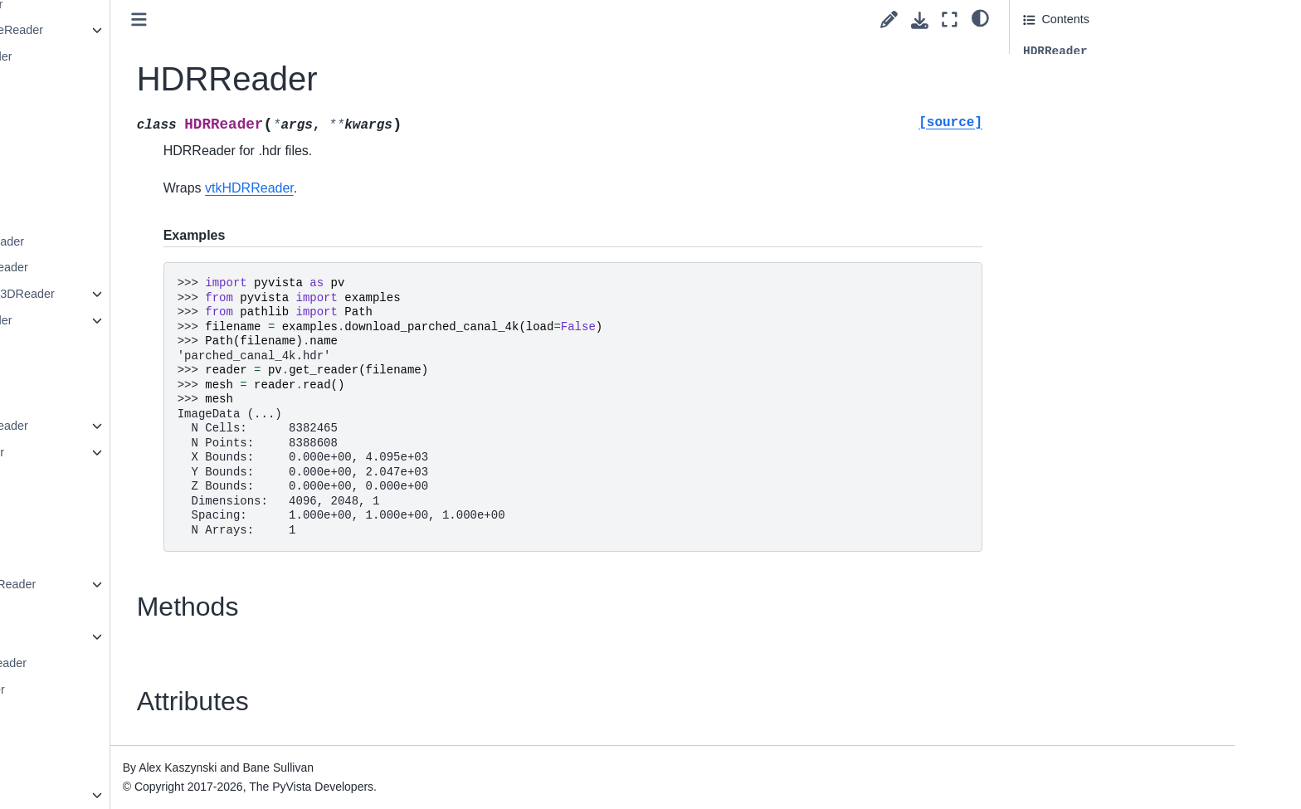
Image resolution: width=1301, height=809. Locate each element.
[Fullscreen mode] (949, 19)
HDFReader (146, 136)
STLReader (145, 741)
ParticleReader (154, 452)
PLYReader (145, 504)
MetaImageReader (164, 241)
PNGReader (147, 531)
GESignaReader (158, 56)
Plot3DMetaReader (165, 663)
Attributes (1048, 98)
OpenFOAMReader (166, 425)
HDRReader (148, 161)
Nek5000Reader (158, 320)
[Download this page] (919, 20)
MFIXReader (149, 215)
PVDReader (146, 636)
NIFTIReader (149, 346)
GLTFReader (149, 109)
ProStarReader (154, 689)
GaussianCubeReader (173, 30)
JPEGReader (150, 188)
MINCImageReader (166, 267)
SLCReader (146, 715)
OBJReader (146, 399)
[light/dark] (980, 17)
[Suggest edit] (889, 19)
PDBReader (146, 478)
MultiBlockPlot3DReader (179, 293)
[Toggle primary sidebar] (329, 19)
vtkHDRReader (439, 188)
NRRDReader (151, 372)
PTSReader (146, 609)
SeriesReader (151, 795)
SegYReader (149, 768)
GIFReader (144, 83)
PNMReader (147, 557)
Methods (1046, 74)
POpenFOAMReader (170, 584)
